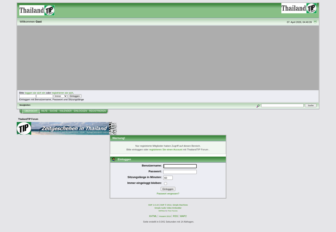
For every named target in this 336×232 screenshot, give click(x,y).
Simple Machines (180, 205)
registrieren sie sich (62, 92)
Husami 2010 (165, 216)
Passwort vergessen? (168, 193)
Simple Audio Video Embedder (168, 208)
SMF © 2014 (166, 205)
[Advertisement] (168, 58)
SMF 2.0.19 (153, 205)
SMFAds (162, 211)
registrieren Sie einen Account (165, 149)
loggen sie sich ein (35, 92)
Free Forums (172, 211)
